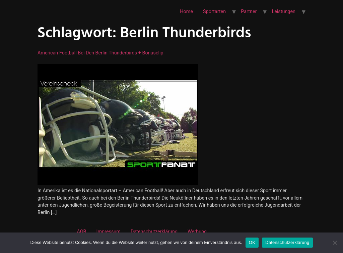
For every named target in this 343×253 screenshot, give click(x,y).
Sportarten (214, 11)
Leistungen (283, 11)
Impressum (108, 232)
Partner (249, 11)
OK (252, 242)
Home (186, 11)
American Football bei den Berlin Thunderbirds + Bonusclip (100, 53)
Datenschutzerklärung (154, 232)
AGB (81, 232)
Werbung (197, 232)
